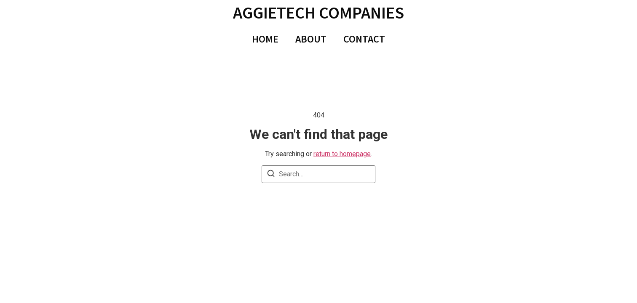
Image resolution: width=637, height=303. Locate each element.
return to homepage (342, 154)
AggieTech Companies (318, 12)
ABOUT (311, 38)
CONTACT (364, 38)
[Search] (271, 175)
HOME (265, 38)
